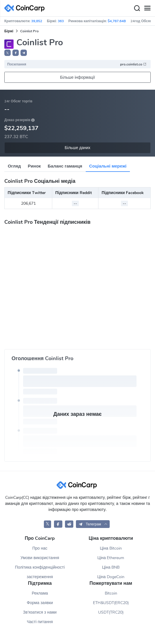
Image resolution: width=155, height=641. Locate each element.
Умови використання (39, 558)
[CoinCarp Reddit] (69, 524)
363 (61, 21)
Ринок (34, 166)
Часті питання (40, 622)
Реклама (40, 593)
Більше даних (77, 148)
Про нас (39, 548)
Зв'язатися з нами (40, 612)
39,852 (36, 21)
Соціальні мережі (107, 166)
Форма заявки (40, 603)
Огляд (14, 166)
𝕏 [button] (7, 53)
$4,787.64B (117, 21)
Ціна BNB (111, 567)
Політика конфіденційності (40, 567)
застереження (40, 577)
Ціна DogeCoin (110, 577)
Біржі (8, 31)
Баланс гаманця (65, 166)
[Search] (136, 8)
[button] (15, 53)
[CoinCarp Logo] (26, 8)
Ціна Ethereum (111, 558)
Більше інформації (77, 77)
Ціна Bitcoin (111, 548)
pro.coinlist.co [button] (133, 64)
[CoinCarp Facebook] (58, 524)
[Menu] (147, 8)
